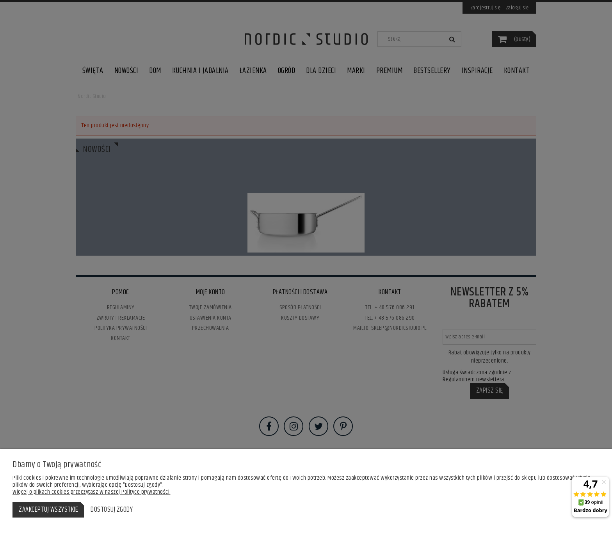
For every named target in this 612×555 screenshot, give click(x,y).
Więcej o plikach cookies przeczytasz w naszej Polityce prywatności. (91, 492)
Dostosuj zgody (112, 509)
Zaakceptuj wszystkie (48, 509)
